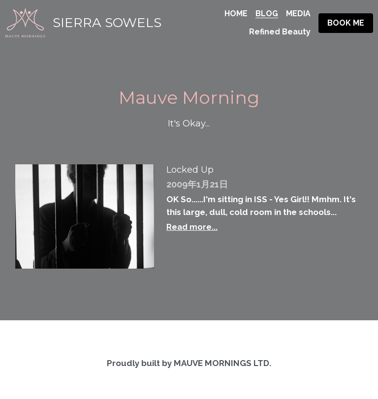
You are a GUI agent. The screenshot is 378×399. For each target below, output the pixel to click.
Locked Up (190, 170)
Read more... (192, 227)
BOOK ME (345, 23)
